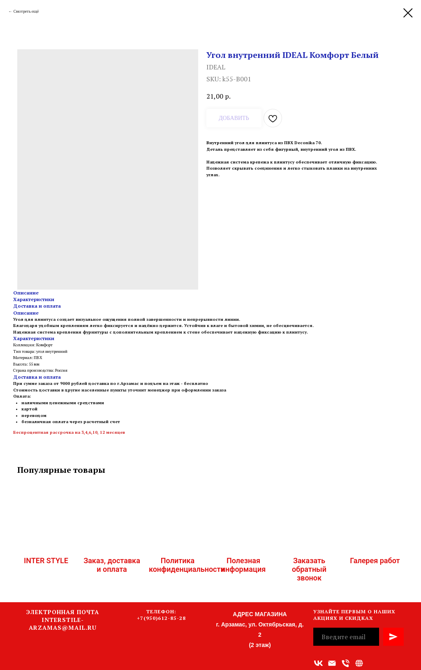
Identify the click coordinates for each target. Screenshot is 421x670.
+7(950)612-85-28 (161, 618)
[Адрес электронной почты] (332, 663)
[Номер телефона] (345, 663)
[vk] (318, 663)
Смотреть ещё (26, 11)
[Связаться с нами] (359, 663)
